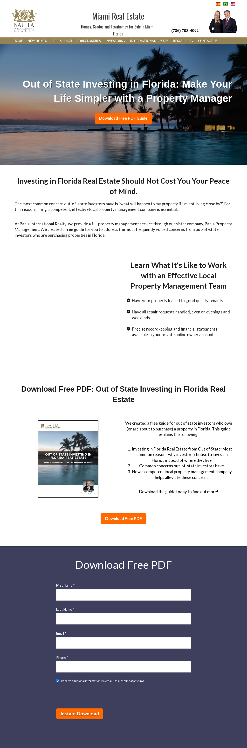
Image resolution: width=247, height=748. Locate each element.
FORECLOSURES (89, 41)
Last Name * (65, 609)
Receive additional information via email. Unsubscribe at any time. (100, 681)
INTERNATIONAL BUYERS (149, 41)
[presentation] (93, 695)
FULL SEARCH (62, 41)
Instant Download (80, 713)
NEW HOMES (37, 41)
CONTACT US (207, 41)
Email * (61, 633)
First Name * (65, 585)
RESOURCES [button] (183, 41)
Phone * (62, 657)
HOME (18, 41)
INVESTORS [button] (115, 41)
